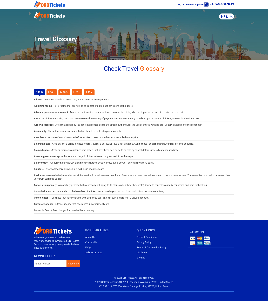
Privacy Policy (144, 242)
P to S (77, 92)
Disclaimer (142, 252)
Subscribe (73, 263)
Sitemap (141, 257)
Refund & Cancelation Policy (151, 247)
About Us (90, 237)
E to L (51, 92)
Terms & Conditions (147, 237)
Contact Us (91, 242)
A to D (39, 92)
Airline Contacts (93, 252)
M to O (64, 92)
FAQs (88, 247)
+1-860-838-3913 (219, 4)
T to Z (89, 92)
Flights (226, 16)
